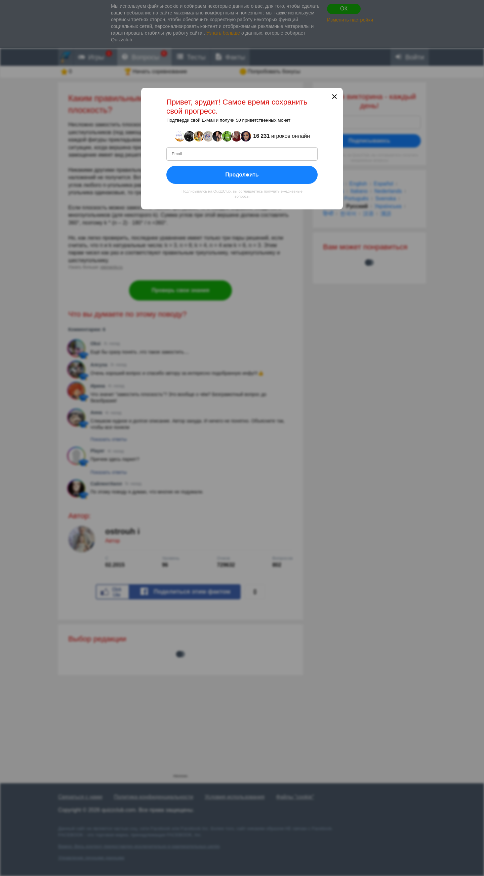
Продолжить (241, 174)
